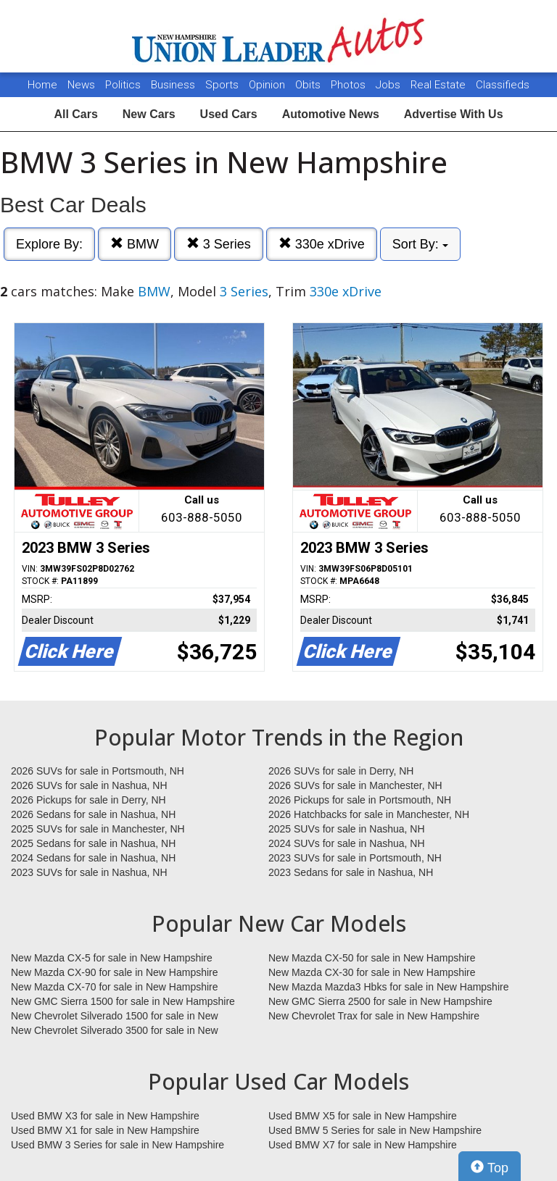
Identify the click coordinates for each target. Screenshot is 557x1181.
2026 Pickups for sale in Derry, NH (88, 800)
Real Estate (439, 84)
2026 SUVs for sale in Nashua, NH (89, 785)
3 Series (218, 243)
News (81, 84)
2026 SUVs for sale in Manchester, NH (355, 785)
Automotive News (330, 114)
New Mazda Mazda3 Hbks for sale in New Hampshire (388, 987)
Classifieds (502, 84)
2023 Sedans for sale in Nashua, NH (350, 872)
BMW (134, 243)
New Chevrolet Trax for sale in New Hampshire (373, 1016)
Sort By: (420, 244)
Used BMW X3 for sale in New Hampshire (105, 1116)
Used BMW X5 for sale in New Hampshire (362, 1116)
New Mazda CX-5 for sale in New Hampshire (112, 958)
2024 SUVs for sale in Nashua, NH (346, 843)
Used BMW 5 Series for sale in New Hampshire (375, 1130)
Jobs (389, 84)
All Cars (75, 114)
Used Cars (228, 114)
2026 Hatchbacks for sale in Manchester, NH (368, 814)
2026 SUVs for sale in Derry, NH (340, 771)
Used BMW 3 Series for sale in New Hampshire (117, 1145)
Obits (309, 84)
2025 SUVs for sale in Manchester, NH (98, 829)
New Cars (149, 114)
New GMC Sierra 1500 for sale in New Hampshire (123, 1001)
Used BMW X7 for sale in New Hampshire (362, 1145)
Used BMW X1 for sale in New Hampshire (105, 1130)
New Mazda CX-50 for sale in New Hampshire (372, 958)
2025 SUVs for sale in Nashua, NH (346, 829)
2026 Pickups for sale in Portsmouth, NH (359, 800)
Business (174, 84)
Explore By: (49, 244)
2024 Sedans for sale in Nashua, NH (93, 858)
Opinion (268, 84)
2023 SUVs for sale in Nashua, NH (89, 872)
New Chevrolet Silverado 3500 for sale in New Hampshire (114, 1031)
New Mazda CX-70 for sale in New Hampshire (114, 987)
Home (42, 84)
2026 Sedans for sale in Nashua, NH (93, 814)
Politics (123, 84)
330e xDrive (321, 243)
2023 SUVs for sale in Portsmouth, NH (355, 858)
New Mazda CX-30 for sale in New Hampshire (372, 972)
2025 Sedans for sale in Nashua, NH (93, 843)
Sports (223, 84)
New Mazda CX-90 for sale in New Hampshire (114, 972)
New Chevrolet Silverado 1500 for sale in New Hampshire (114, 1016)
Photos (349, 84)
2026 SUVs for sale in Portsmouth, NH (97, 771)
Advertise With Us (453, 114)
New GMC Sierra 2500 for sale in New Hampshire (380, 1001)
